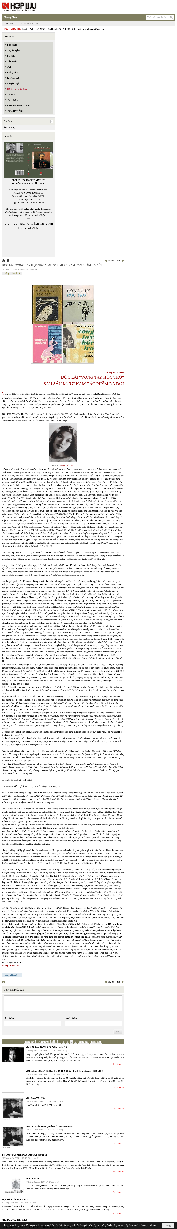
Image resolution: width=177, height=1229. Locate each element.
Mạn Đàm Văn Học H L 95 (15, 1199)
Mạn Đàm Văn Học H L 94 (15, 1220)
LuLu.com (46, 209)
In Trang (3, 982)
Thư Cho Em (32, 1178)
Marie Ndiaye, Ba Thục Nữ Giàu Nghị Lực (47, 1047)
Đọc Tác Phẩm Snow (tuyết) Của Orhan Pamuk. (50, 1126)
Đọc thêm (117, 1064)
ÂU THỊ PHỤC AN (12, 127)
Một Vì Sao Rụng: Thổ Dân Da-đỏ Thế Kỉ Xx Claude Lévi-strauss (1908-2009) (65, 1071)
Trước (111, 260)
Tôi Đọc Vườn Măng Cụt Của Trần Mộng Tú (24, 1154)
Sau (118, 260)
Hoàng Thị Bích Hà (12, 273)
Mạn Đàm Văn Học (35, 1098)
